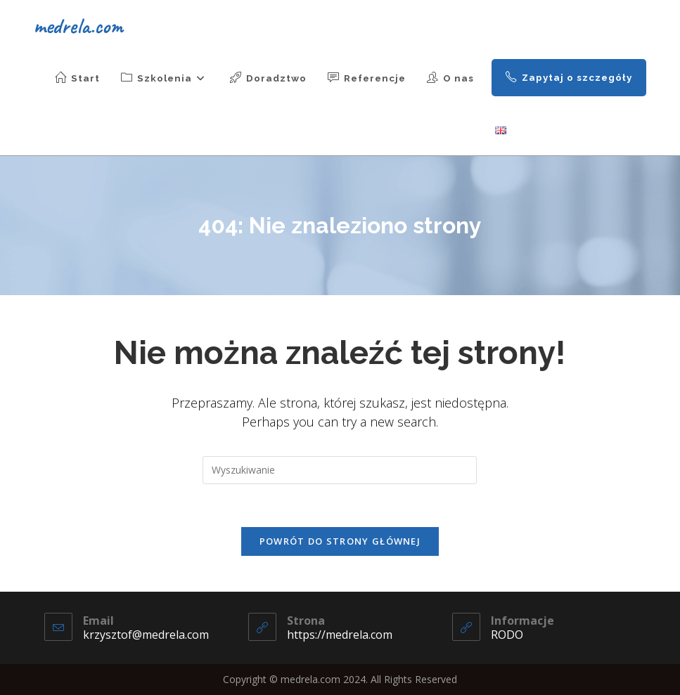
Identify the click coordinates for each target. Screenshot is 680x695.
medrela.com (78, 26)
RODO (507, 634)
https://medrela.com (339, 634)
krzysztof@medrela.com (146, 634)
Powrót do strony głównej (340, 541)
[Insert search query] (340, 470)
